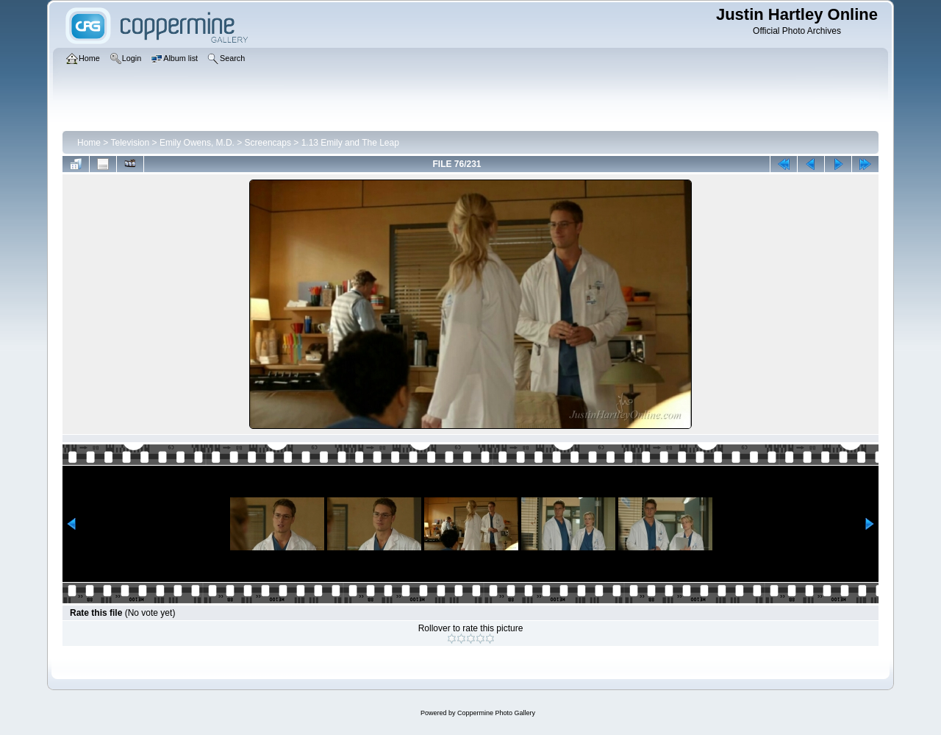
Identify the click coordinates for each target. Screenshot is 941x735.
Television (129, 143)
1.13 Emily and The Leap (350, 143)
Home (89, 143)
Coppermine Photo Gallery (496, 713)
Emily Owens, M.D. (197, 143)
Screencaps (268, 143)
